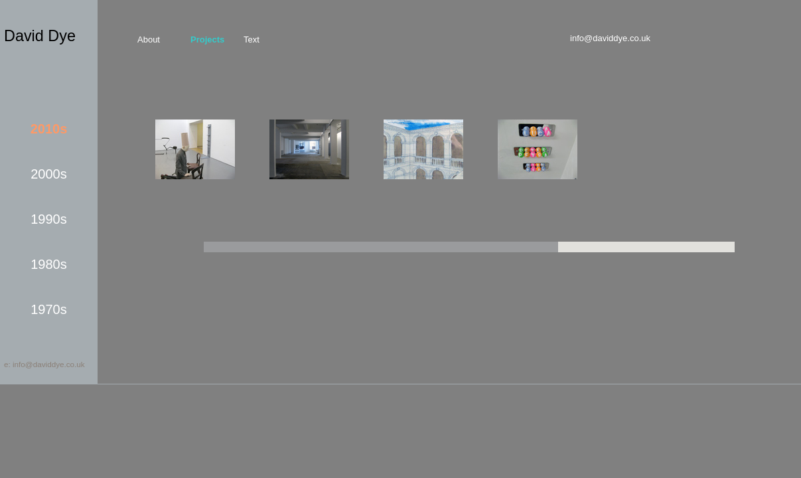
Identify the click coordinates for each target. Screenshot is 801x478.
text (251, 39)
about (148, 39)
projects (207, 39)
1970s (49, 309)
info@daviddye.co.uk (610, 38)
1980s (49, 264)
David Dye (40, 35)
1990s (49, 219)
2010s (49, 128)
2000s (49, 174)
